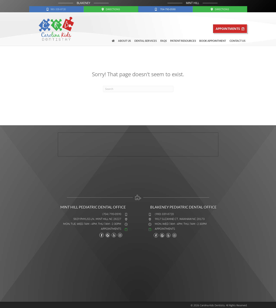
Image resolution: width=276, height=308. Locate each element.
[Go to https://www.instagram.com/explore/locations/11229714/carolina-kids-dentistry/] (120, 235)
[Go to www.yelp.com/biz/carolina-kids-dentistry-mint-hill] (114, 235)
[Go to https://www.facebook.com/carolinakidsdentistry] (101, 235)
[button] (56, 9)
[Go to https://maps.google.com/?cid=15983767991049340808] (108, 235)
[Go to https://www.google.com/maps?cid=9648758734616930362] (162, 235)
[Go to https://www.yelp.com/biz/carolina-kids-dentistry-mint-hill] (168, 235)
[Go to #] (90, 228)
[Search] (138, 89)
